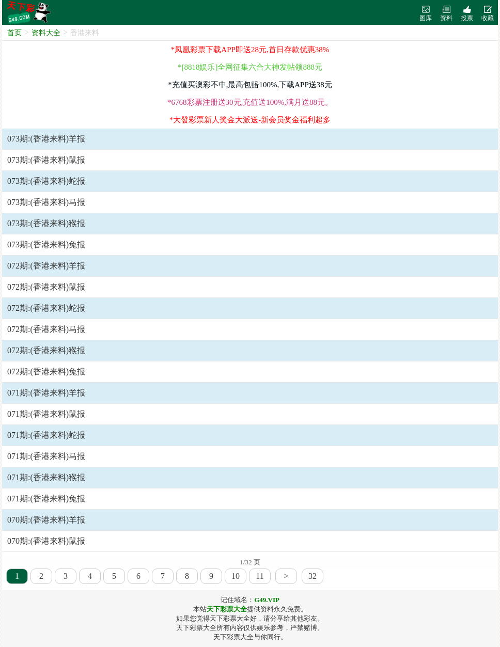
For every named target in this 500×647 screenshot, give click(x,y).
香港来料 (84, 33)
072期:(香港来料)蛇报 (46, 308)
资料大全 (46, 33)
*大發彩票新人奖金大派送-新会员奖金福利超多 (250, 120)
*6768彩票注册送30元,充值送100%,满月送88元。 (250, 102)
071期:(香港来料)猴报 (46, 477)
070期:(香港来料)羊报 (46, 519)
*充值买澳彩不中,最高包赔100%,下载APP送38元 (250, 85)
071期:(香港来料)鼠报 (46, 413)
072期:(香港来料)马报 (46, 329)
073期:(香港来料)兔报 (46, 244)
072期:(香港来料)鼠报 (46, 286)
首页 (14, 33)
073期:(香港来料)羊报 (46, 138)
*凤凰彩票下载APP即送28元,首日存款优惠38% (250, 49)
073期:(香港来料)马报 (46, 202)
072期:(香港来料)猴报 (46, 350)
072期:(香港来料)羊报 (46, 265)
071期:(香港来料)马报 (46, 456)
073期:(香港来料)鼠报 (46, 159)
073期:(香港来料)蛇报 (46, 181)
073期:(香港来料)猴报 (46, 223)
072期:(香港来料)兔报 (46, 371)
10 (235, 576)
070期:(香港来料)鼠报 (46, 540)
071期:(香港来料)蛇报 (46, 435)
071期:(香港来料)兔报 (46, 498)
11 (259, 576)
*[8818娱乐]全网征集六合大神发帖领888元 (250, 67)
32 (312, 576)
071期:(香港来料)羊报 (46, 392)
